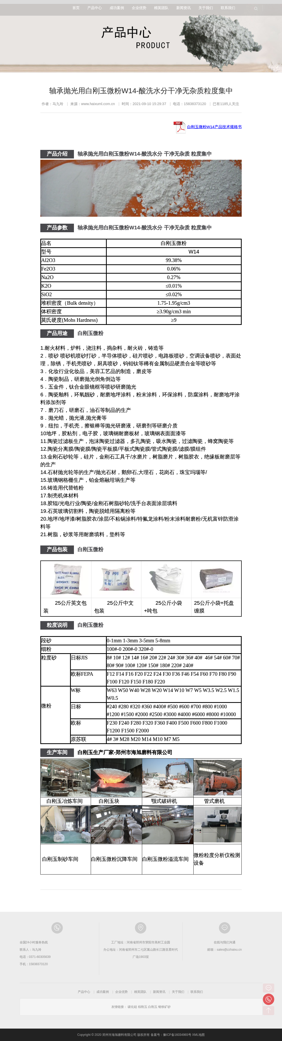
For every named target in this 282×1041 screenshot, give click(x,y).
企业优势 (139, 8)
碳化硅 (132, 1007)
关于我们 (206, 8)
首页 (76, 8)
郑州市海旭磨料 (37, 8)
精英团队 (161, 8)
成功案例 (117, 8)
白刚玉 (152, 1007)
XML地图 (198, 1035)
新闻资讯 (183, 8)
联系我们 (228, 8)
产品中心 (94, 8)
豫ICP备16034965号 (177, 1035)
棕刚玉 (142, 1007)
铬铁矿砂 (164, 1007)
